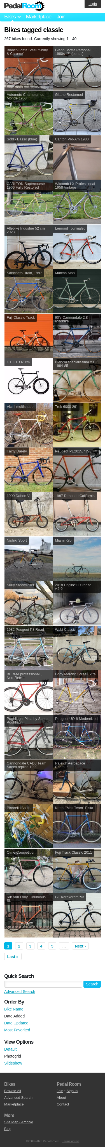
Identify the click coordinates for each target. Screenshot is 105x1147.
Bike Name (13, 1009)
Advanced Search (19, 991)
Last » (12, 956)
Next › (80, 946)
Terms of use (70, 1141)
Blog (7, 1129)
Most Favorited (17, 1030)
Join (61, 17)
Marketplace (38, 17)
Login (92, 4)
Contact (63, 1104)
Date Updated (16, 1023)
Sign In (72, 1091)
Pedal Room (24, 6)
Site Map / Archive (18, 1122)
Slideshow (13, 1063)
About (61, 1097)
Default (10, 1049)
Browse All (12, 1091)
